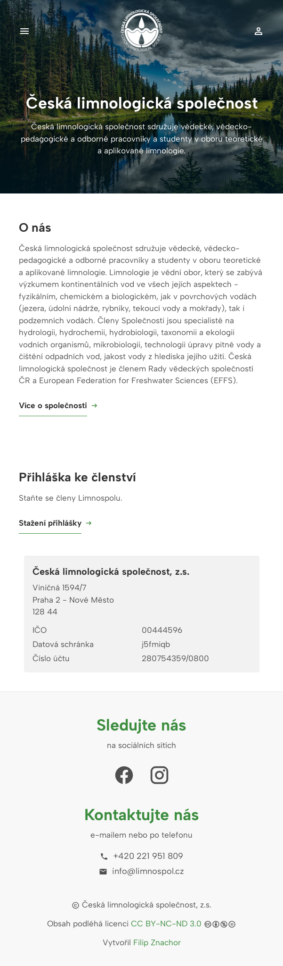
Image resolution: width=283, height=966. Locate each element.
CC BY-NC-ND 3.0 (166, 923)
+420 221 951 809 (141, 856)
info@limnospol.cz (141, 871)
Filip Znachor (157, 942)
